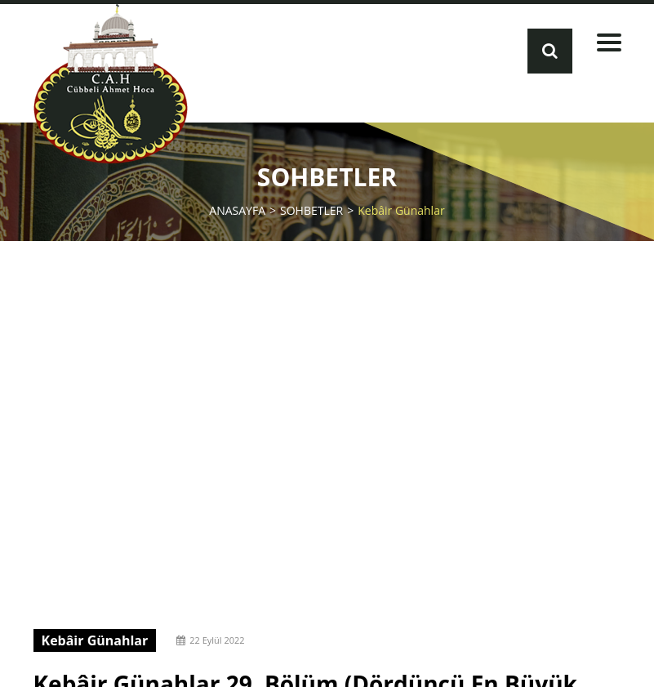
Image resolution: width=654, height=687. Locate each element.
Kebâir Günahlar (401, 209)
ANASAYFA (237, 209)
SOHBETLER (311, 209)
